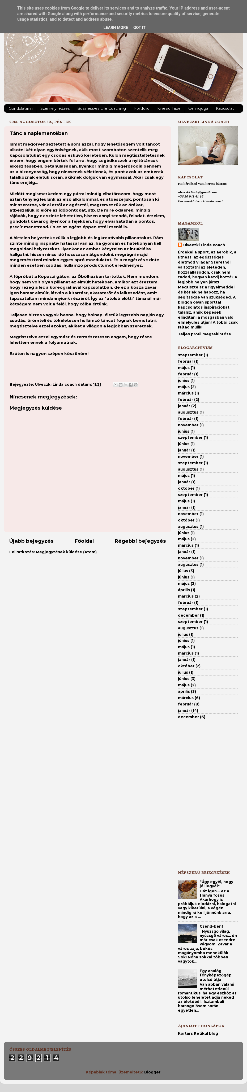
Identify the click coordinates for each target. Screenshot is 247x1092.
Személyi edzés (55, 108)
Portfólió (142, 108)
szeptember (190, 355)
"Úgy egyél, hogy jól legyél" (216, 884)
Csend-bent (211, 926)
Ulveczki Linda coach (204, 245)
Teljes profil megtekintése (204, 334)
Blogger (152, 1072)
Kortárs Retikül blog (198, 1033)
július (183, 571)
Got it (139, 27)
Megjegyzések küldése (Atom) (66, 552)
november (188, 425)
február (185, 361)
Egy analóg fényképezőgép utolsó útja (216, 975)
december (188, 615)
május (184, 368)
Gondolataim (21, 108)
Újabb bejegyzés (31, 541)
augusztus (188, 412)
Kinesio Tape (169, 108)
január (184, 406)
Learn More (116, 27)
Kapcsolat (225, 108)
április (184, 590)
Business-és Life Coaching (101, 108)
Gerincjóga (198, 108)
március (186, 393)
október (186, 488)
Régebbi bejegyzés (140, 541)
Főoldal (84, 541)
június (183, 380)
